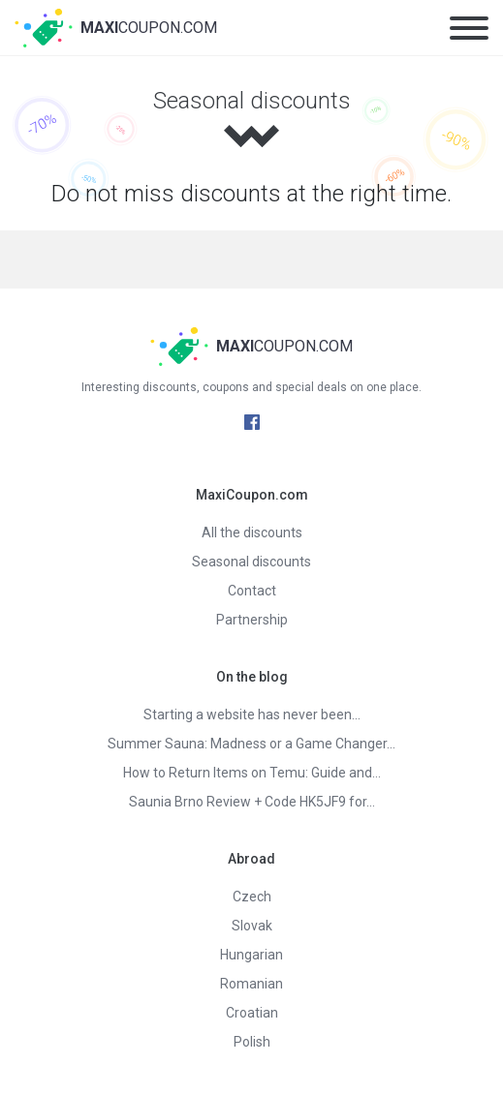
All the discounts (252, 532)
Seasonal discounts (251, 561)
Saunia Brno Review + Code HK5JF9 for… (252, 801)
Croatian (252, 1012)
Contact (252, 590)
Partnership (252, 619)
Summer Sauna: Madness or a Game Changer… (251, 743)
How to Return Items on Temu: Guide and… (252, 772)
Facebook (252, 422)
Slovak (252, 925)
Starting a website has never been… (252, 714)
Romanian (251, 983)
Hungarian (251, 954)
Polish (252, 1041)
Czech (252, 896)
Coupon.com (148, 27)
